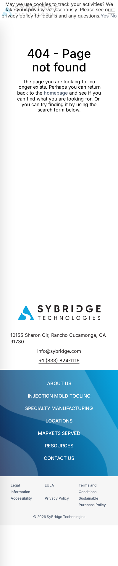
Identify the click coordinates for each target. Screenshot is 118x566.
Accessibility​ (21, 498)
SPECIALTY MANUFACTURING (59, 408)
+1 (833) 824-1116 (59, 360)
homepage (56, 93)
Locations (59, 421)
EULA (49, 485)
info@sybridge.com (59, 351)
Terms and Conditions (87, 488)
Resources (59, 446)
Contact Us (59, 458)
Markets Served (59, 433)
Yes (105, 16)
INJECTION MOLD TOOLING (59, 396)
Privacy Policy (57, 498)
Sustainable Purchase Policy (92, 501)
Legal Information (20, 488)
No (113, 16)
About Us (59, 383)
